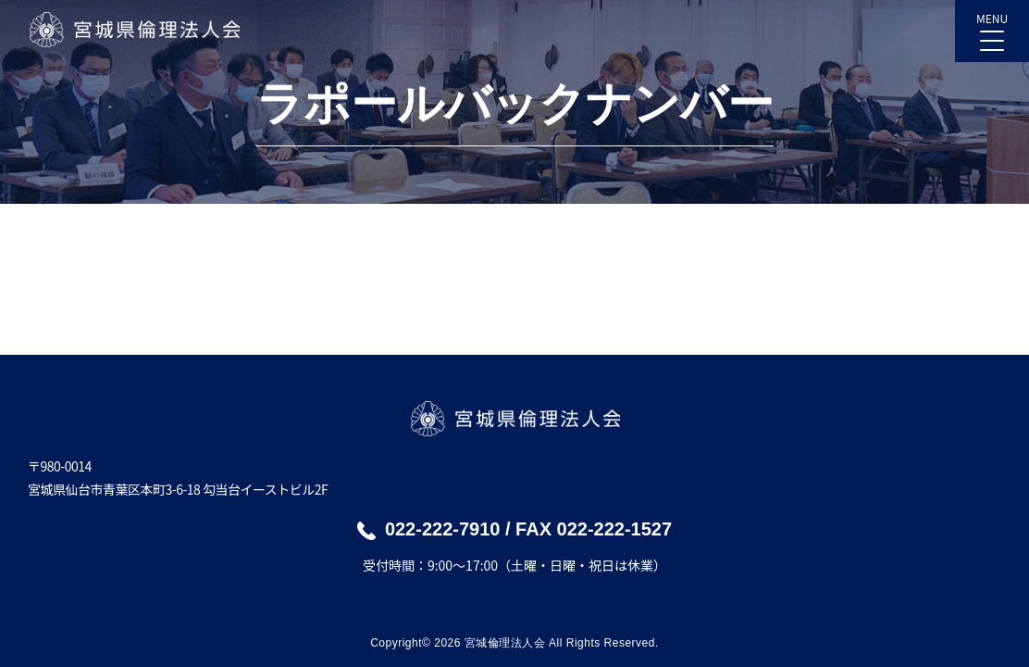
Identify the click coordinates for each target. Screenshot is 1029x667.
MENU (992, 26)
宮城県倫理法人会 (134, 29)
